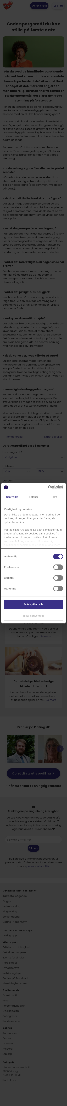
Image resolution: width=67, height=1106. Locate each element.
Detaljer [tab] (33, 496)
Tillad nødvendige (33, 615)
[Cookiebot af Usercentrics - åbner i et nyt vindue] (48, 487)
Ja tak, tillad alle (33, 604)
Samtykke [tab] (12, 496)
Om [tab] (55, 496)
